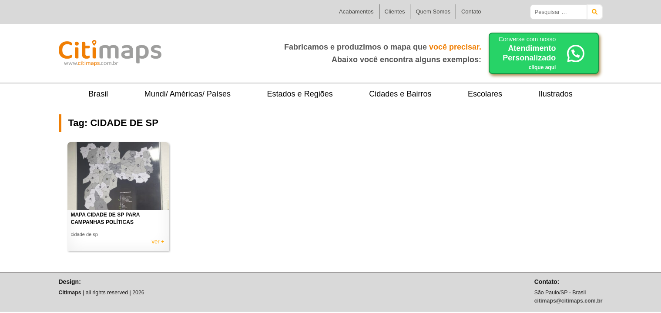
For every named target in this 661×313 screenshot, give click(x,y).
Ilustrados (556, 94)
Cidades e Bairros (400, 94)
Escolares (485, 94)
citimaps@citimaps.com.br (568, 301)
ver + (157, 241)
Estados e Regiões (300, 94)
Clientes (395, 11)
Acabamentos (356, 11)
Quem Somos (433, 11)
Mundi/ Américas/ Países (187, 94)
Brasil (98, 94)
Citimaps (180, 49)
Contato (471, 11)
